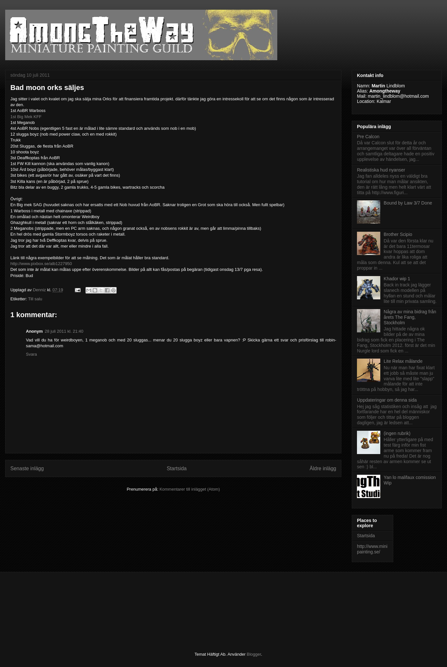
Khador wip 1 (397, 278)
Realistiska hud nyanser (381, 169)
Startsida (177, 468)
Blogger (254, 654)
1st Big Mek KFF (25, 116)
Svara (31, 354)
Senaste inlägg (27, 468)
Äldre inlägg (323, 468)
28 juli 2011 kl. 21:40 (64, 331)
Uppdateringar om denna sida (387, 400)
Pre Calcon (368, 136)
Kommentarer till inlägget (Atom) (189, 489)
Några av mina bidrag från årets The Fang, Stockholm (410, 317)
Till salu (35, 298)
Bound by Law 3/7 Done (408, 203)
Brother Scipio (398, 234)
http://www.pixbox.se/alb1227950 (41, 263)
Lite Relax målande (403, 361)
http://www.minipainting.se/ (372, 549)
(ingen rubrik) (397, 433)
